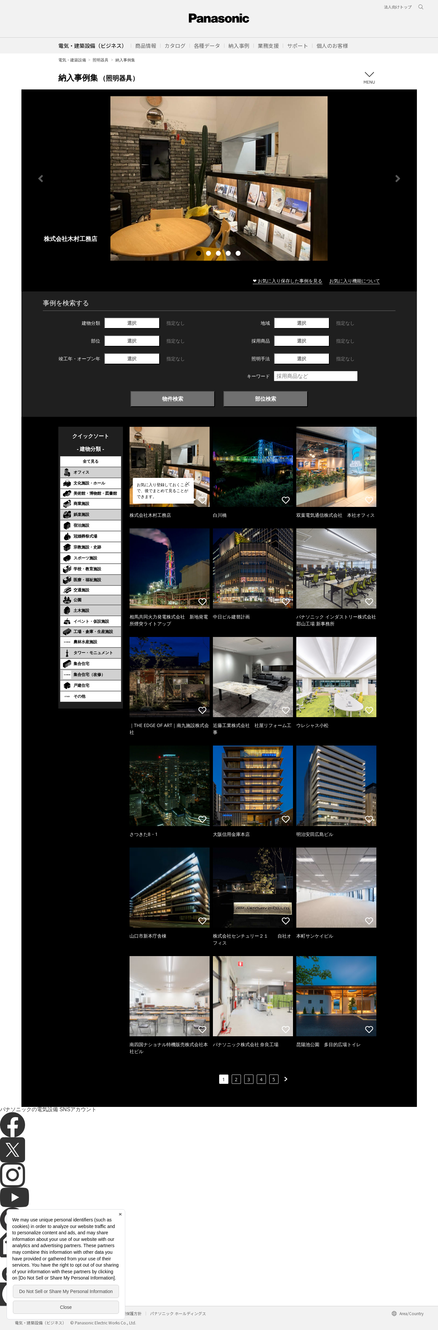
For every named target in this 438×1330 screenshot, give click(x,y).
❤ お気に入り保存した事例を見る (288, 281)
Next (397, 178)
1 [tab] (199, 254)
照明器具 (100, 60)
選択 (131, 323)
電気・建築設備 (72, 60)
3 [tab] (219, 254)
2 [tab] (209, 254)
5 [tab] (239, 254)
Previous (40, 178)
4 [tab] (229, 254)
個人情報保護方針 (126, 1313)
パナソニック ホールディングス (178, 1313)
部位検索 (265, 398)
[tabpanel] (219, 178)
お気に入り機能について (354, 281)
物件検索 (172, 398)
